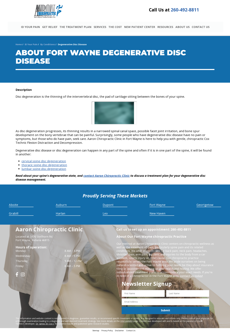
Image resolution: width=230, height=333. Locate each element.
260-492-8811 (185, 10)
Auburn (61, 205)
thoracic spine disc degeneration (44, 165)
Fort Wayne (157, 205)
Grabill (13, 214)
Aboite (13, 205)
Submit (165, 310)
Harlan (60, 214)
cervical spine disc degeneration (44, 162)
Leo (105, 214)
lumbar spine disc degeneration (44, 169)
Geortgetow (204, 205)
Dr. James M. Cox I (45, 324)
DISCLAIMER (126, 321)
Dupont (108, 205)
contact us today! (191, 276)
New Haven (157, 214)
